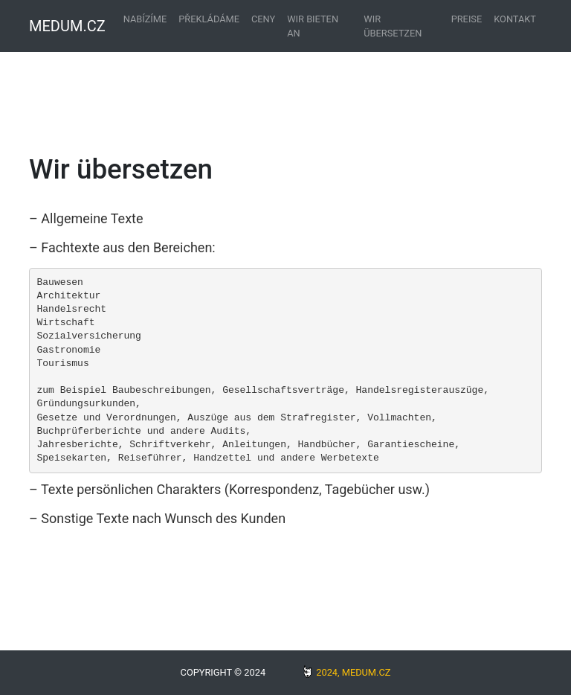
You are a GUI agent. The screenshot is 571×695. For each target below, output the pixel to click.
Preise (467, 19)
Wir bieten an (312, 26)
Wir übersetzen (393, 26)
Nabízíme (145, 19)
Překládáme (208, 19)
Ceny (263, 19)
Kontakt (515, 19)
